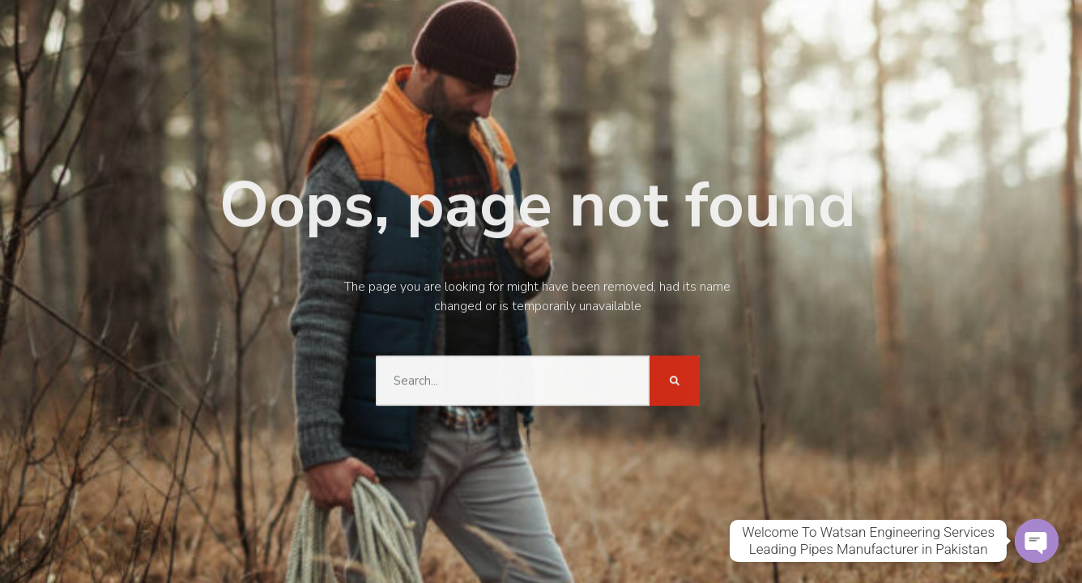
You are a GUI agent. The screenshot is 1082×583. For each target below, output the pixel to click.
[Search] (675, 379)
